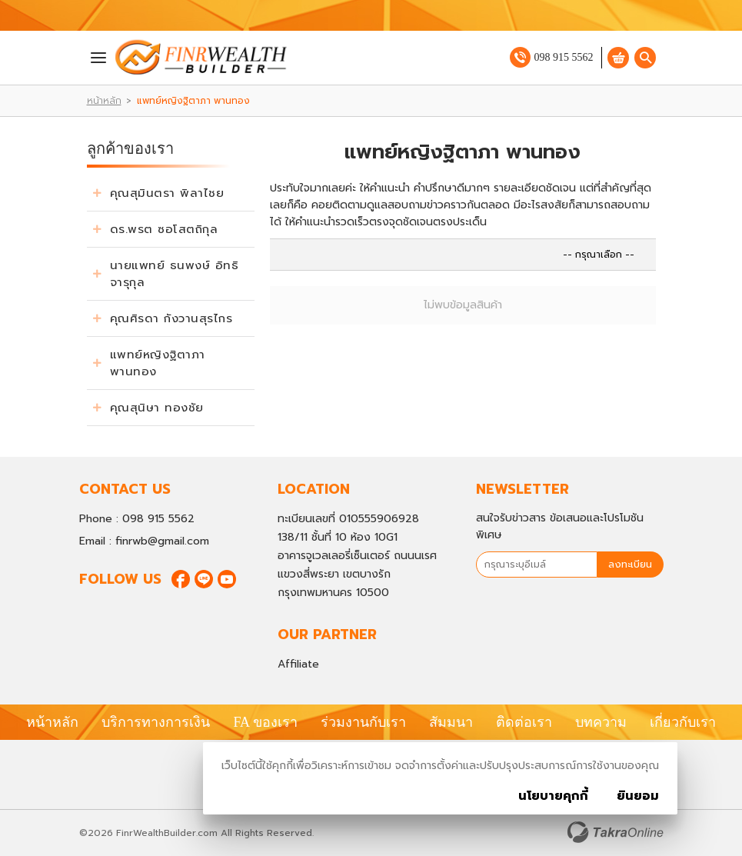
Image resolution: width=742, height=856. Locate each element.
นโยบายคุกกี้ (553, 796)
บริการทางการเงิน (155, 722)
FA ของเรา (265, 722)
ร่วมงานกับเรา (363, 722)
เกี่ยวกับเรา (683, 722)
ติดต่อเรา (524, 722)
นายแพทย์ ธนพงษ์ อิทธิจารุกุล (174, 274)
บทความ (601, 722)
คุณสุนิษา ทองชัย (157, 407)
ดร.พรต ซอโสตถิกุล (164, 229)
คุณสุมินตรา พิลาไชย (167, 193)
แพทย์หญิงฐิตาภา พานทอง (157, 363)
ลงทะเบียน (630, 564)
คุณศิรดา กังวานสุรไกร (171, 318)
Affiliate (298, 664)
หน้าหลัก (104, 101)
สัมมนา (451, 722)
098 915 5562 (564, 57)
